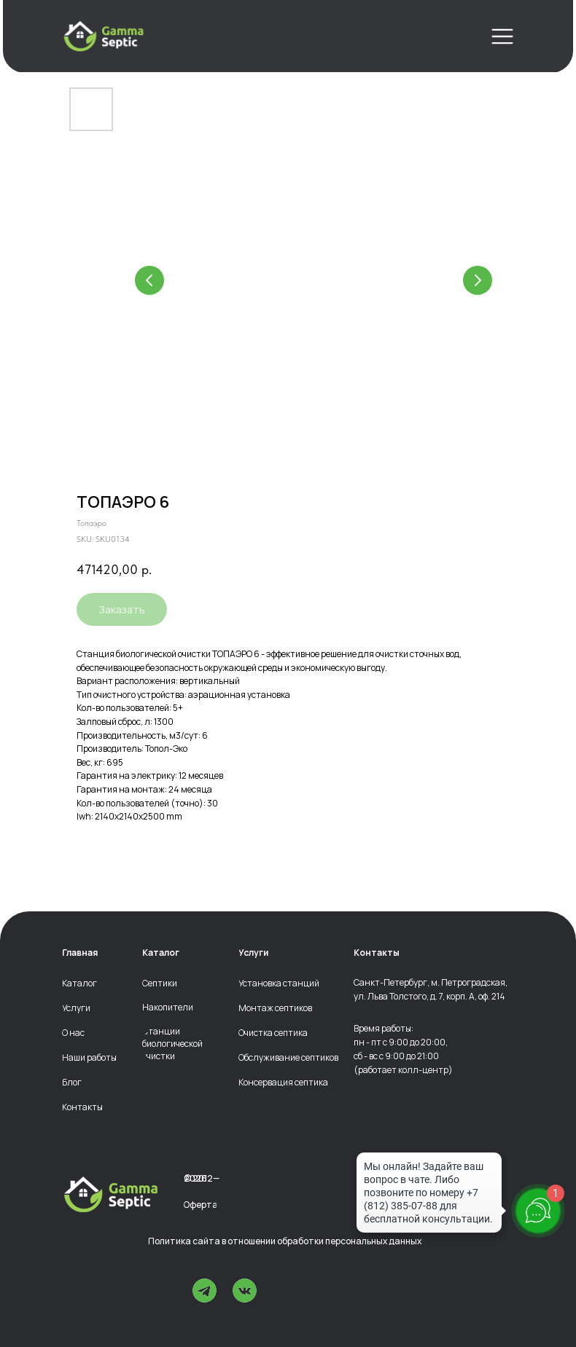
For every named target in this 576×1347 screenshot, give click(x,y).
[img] (103, 36)
